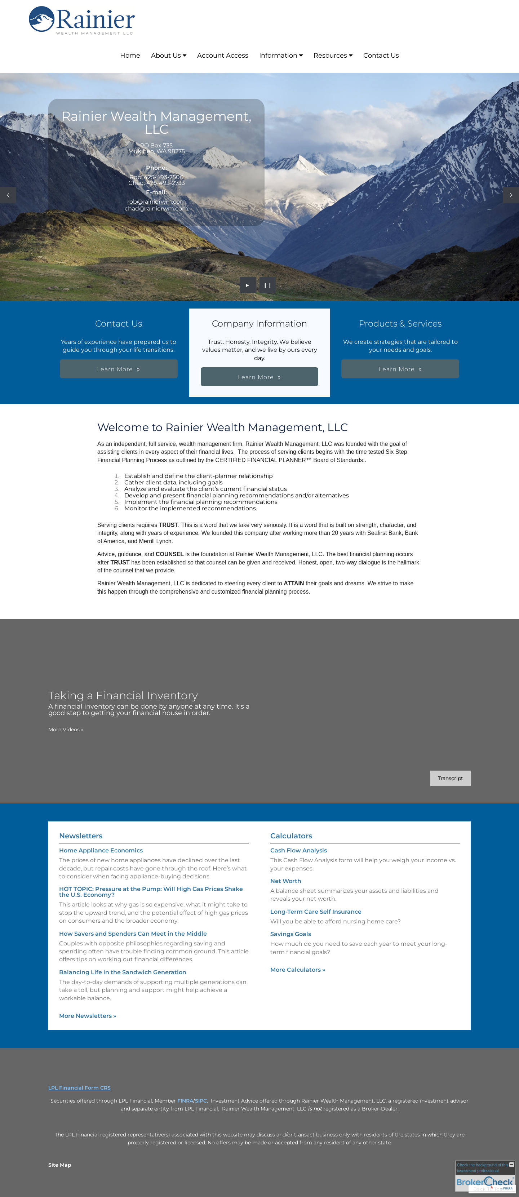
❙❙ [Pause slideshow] (267, 285)
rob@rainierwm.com (156, 201)
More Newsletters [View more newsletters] (87, 1004)
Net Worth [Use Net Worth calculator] (285, 892)
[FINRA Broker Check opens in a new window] (485, 1176)
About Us (166, 55)
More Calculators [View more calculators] (297, 981)
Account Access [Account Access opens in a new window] (222, 55)
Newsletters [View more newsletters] (80, 824)
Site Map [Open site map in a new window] (59, 1165)
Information (278, 55)
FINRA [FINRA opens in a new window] (185, 1101)
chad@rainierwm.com (156, 208)
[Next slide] (511, 195)
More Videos (54, 729)
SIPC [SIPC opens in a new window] (201, 1101)
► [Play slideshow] (247, 285)
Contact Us (381, 55)
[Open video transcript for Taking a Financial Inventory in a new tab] (439, 778)
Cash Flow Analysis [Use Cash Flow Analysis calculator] (298, 862)
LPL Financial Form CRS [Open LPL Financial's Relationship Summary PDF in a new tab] (79, 1088)
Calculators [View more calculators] (291, 847)
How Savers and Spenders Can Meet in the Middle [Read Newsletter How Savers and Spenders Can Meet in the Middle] (133, 921)
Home (130, 55)
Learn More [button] (306, 369)
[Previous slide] (8, 195)
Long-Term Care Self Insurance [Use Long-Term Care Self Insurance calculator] (315, 923)
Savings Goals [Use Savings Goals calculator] (290, 945)
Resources (330, 55)
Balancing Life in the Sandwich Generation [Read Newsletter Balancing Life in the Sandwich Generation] (122, 960)
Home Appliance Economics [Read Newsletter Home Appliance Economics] (101, 838)
